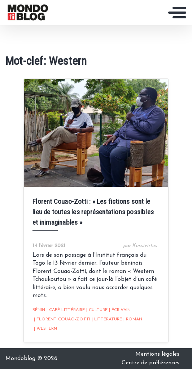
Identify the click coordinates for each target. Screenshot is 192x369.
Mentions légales (157, 354)
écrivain (120, 310)
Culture (97, 310)
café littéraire (66, 310)
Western (45, 328)
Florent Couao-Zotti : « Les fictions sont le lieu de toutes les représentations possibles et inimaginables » (93, 211)
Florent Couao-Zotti (62, 319)
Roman (132, 319)
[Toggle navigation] (177, 12)
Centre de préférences (150, 363)
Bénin (38, 310)
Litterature (107, 319)
